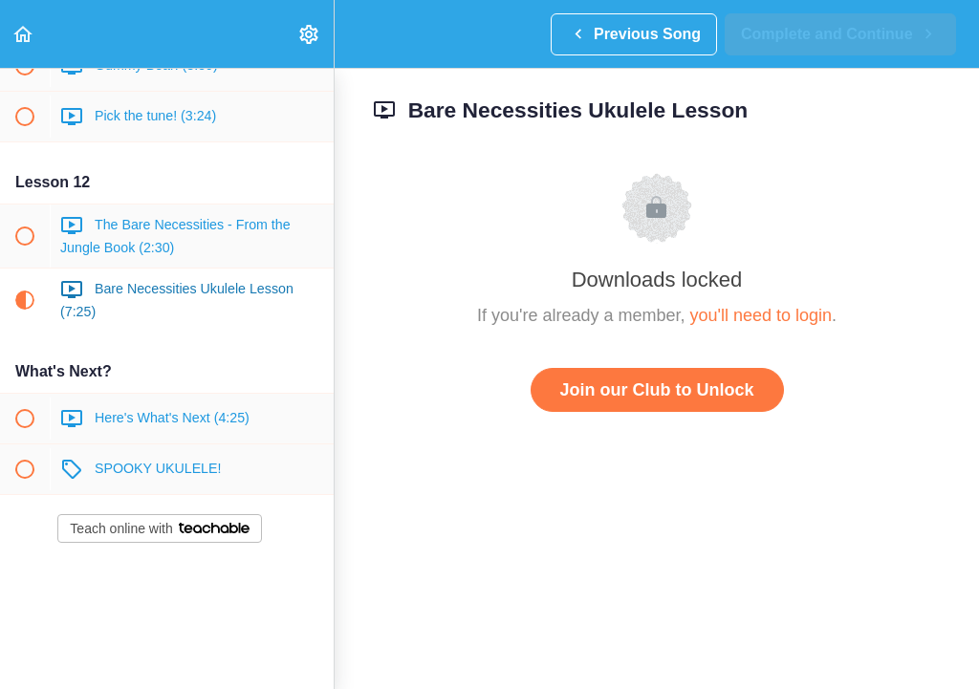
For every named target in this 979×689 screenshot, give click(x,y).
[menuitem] (310, 34)
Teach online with (159, 528)
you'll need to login (760, 315)
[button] (24, 34)
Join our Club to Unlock (657, 389)
